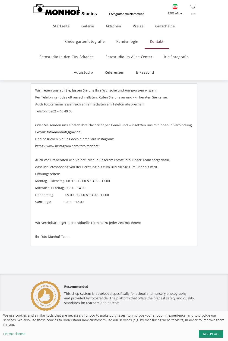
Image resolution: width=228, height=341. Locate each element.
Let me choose (14, 333)
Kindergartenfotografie (84, 41)
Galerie (87, 26)
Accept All (211, 334)
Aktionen (113, 26)
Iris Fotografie (176, 56)
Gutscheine (165, 26)
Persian (175, 9)
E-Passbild (145, 72)
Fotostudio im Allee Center (128, 56)
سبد (193, 9)
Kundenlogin (127, 41)
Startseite (61, 26)
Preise (138, 26)
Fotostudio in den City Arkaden (66, 56)
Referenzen (114, 72)
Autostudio (83, 72)
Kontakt (156, 41)
